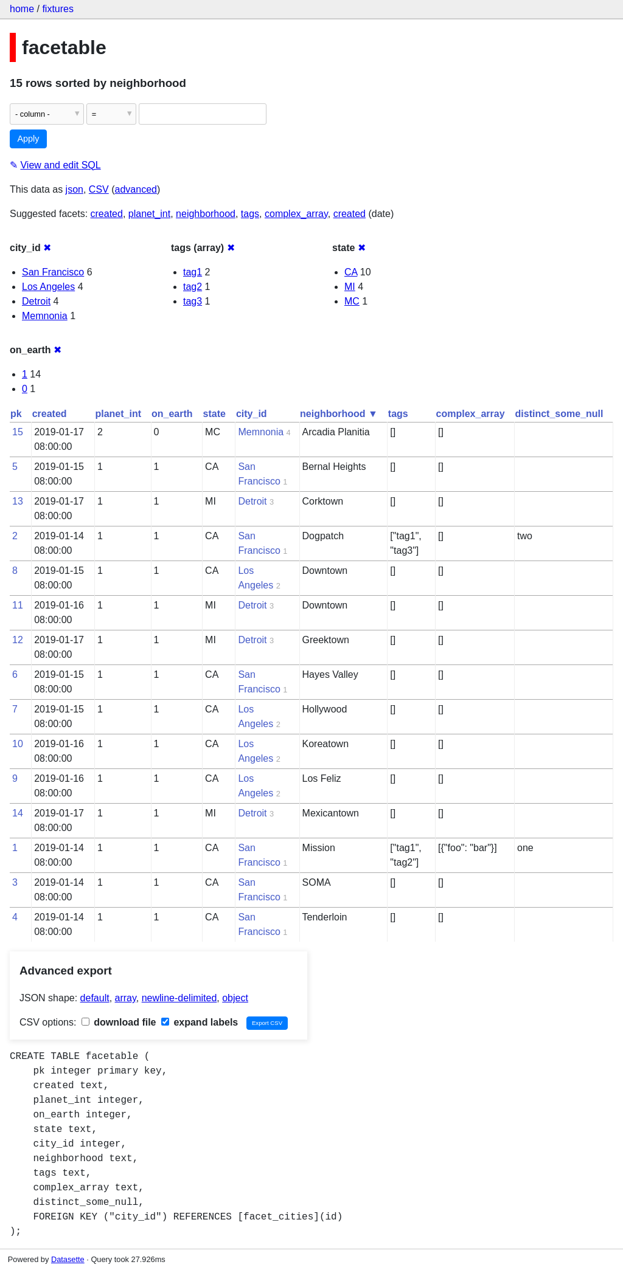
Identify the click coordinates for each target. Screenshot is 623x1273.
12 (17, 640)
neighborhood (205, 214)
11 (17, 605)
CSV (99, 189)
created (107, 214)
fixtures (58, 9)
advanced (136, 189)
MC (352, 301)
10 (17, 744)
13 (17, 501)
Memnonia (45, 316)
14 (17, 813)
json (74, 189)
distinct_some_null (559, 414)
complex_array (296, 214)
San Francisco (53, 272)
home (22, 9)
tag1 (192, 272)
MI (349, 286)
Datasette (68, 1259)
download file (119, 1022)
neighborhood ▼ (339, 414)
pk (16, 414)
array (125, 998)
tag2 (192, 286)
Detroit (36, 301)
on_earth (172, 414)
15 (17, 432)
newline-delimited (179, 998)
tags (250, 214)
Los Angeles (48, 286)
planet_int (149, 214)
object (235, 998)
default (95, 998)
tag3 (192, 301)
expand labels (199, 1022)
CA (350, 272)
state (214, 414)
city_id (251, 414)
